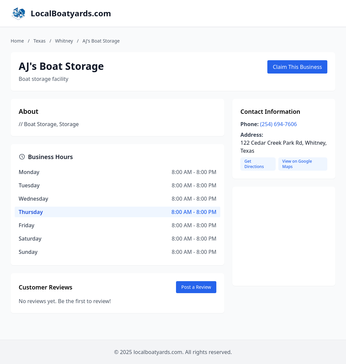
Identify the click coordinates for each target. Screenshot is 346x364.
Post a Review (196, 287)
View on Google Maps (297, 163)
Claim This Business (297, 67)
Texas (39, 41)
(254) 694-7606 (278, 124)
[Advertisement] (283, 236)
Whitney (64, 41)
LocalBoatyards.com (71, 13)
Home (17, 41)
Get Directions (254, 163)
